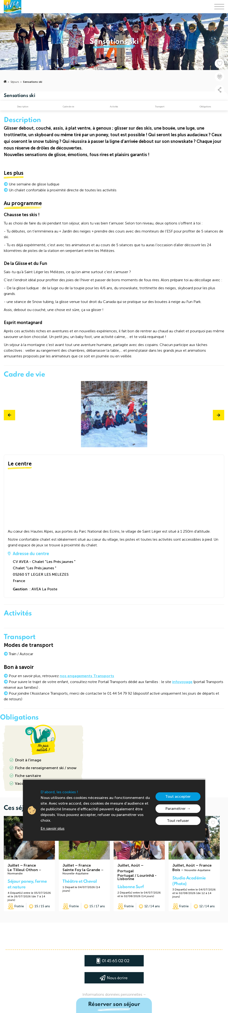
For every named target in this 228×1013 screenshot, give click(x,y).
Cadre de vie (68, 106)
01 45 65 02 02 (115, 961)
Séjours (14, 81)
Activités (114, 106)
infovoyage (182, 682)
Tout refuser (178, 820)
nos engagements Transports (87, 676)
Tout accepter (178, 796)
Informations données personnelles (112, 994)
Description (22, 106)
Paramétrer (175, 808)
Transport (159, 106)
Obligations (205, 106)
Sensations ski (32, 81)
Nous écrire (117, 978)
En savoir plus (52, 828)
